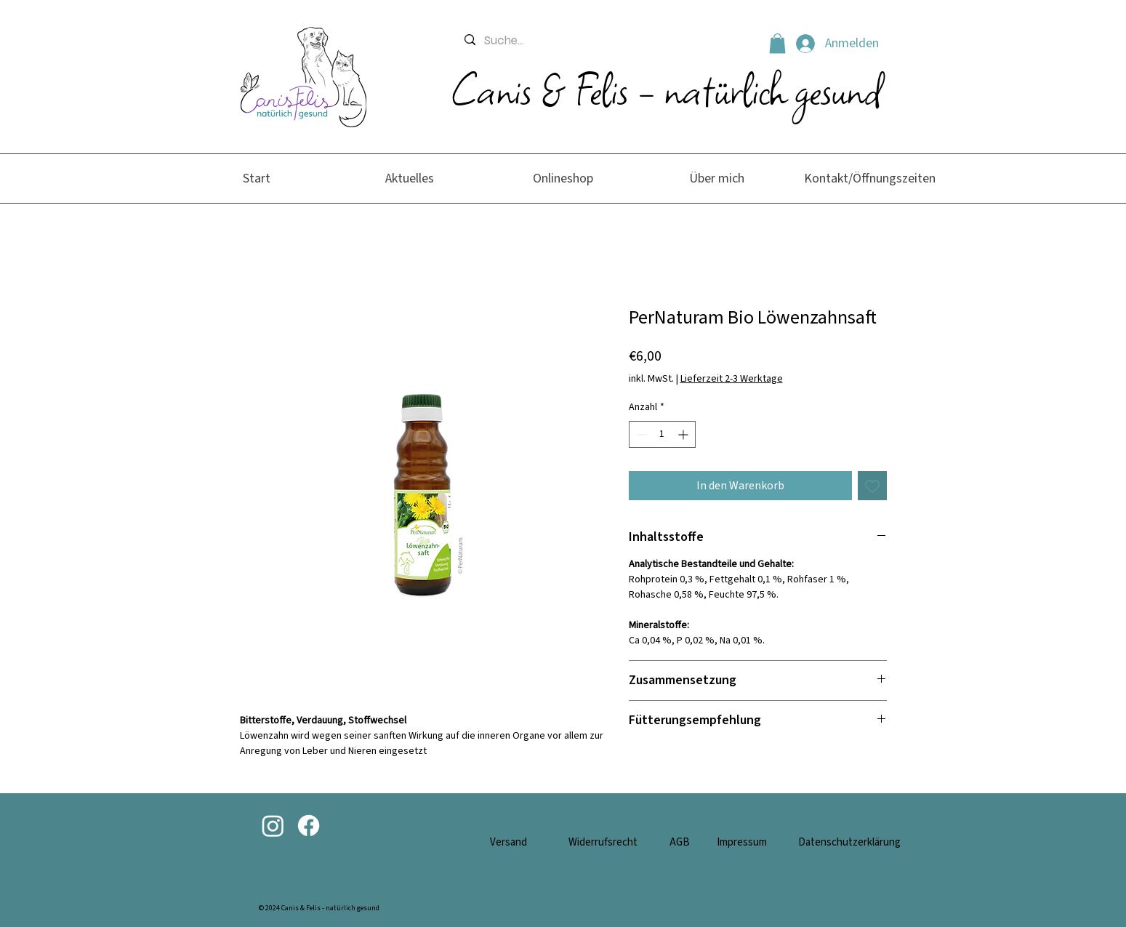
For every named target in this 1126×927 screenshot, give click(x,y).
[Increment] (684, 434)
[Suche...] (605, 41)
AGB (679, 842)
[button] (777, 43)
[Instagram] (273, 825)
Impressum (742, 842)
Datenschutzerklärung (849, 842)
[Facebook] (308, 825)
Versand (508, 842)
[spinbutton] (662, 434)
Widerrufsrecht (603, 842)
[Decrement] (640, 434)
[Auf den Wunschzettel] (872, 485)
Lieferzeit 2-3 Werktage (731, 379)
